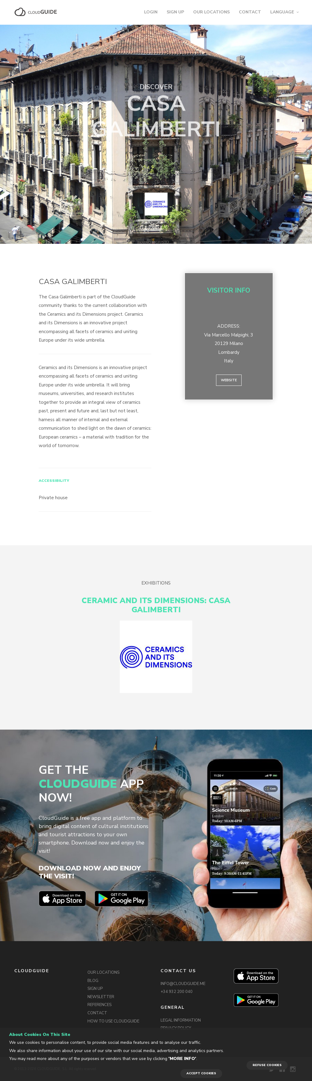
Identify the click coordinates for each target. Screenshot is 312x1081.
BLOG (92, 980)
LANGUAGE (282, 12)
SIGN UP (175, 12)
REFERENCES (99, 1005)
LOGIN (151, 12)
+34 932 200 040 (177, 991)
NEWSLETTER (100, 997)
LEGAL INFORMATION (181, 1020)
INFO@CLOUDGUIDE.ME (183, 984)
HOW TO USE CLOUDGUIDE (113, 1021)
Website (229, 380)
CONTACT (250, 12)
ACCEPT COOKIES (201, 1073)
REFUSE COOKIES (267, 1065)
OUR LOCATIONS (211, 12)
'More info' (182, 1058)
